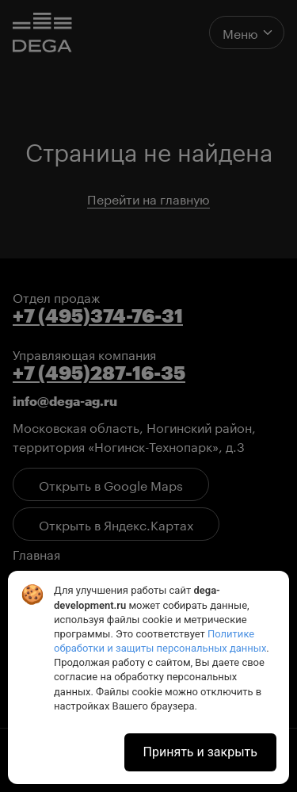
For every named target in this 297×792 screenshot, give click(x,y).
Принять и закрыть (200, 751)
